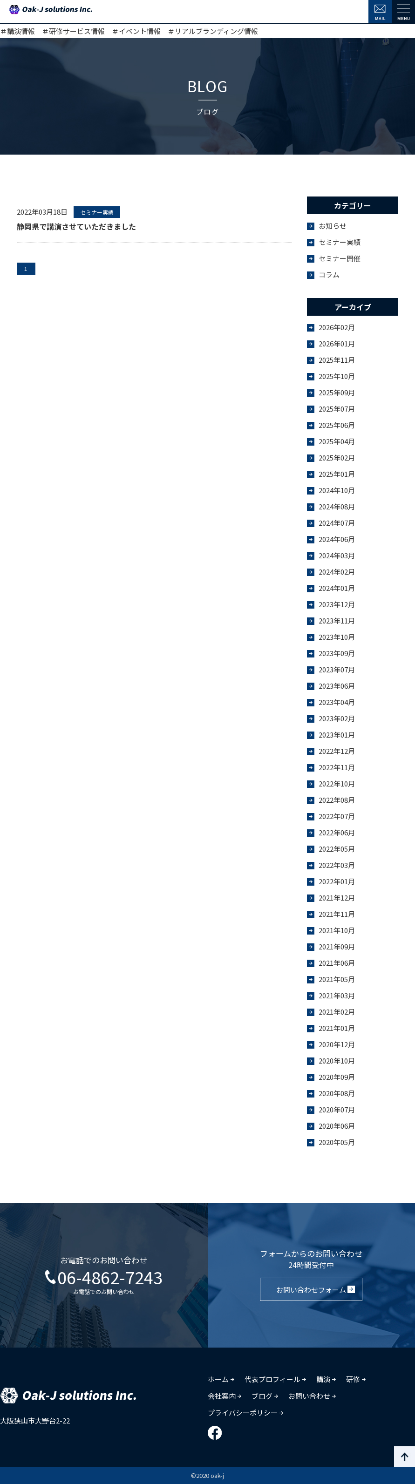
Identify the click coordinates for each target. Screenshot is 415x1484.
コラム (329, 274)
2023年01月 (337, 734)
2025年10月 (337, 376)
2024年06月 (337, 539)
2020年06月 (337, 1126)
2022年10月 (337, 783)
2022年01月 (337, 881)
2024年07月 (337, 523)
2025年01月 (337, 474)
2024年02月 (337, 571)
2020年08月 (337, 1093)
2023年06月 (337, 686)
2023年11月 (337, 620)
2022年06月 (337, 832)
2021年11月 (337, 914)
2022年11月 (337, 767)
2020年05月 (337, 1142)
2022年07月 (337, 816)
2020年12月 (337, 1044)
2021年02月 (337, 1011)
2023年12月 (337, 604)
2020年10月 (337, 1060)
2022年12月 (337, 751)
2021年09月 (337, 946)
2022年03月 (337, 865)
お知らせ (333, 225)
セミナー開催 (340, 258)
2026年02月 (337, 327)
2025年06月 (337, 425)
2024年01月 (337, 588)
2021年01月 (337, 1028)
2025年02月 (337, 457)
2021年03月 (337, 995)
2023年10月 (337, 637)
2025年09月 (337, 392)
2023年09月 (337, 653)
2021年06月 (337, 963)
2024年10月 (337, 490)
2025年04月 (337, 441)
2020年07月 (337, 1109)
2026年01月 (337, 343)
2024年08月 (337, 506)
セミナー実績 (340, 242)
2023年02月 (337, 718)
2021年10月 (337, 930)
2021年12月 (337, 897)
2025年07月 (337, 408)
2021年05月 (337, 979)
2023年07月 (337, 669)
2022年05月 (337, 849)
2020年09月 (337, 1077)
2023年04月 (337, 702)
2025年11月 (337, 360)
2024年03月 (337, 555)
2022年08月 (337, 800)
